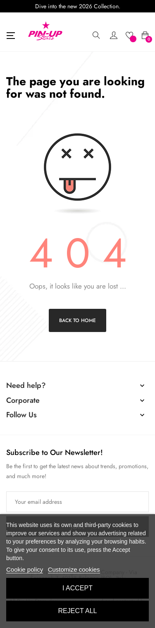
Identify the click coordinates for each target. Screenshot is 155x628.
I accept (77, 588)
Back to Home (77, 320)
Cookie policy (24, 569)
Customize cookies (74, 569)
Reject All (77, 610)
